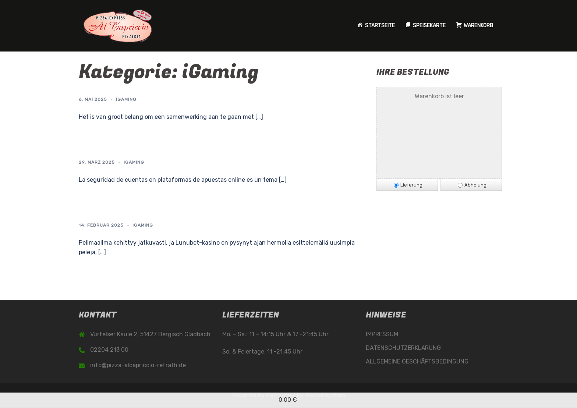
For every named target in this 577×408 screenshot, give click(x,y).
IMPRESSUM (382, 334)
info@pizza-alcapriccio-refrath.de (138, 365)
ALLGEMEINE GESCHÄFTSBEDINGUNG (417, 361)
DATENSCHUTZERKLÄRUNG (403, 347)
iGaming (126, 99)
